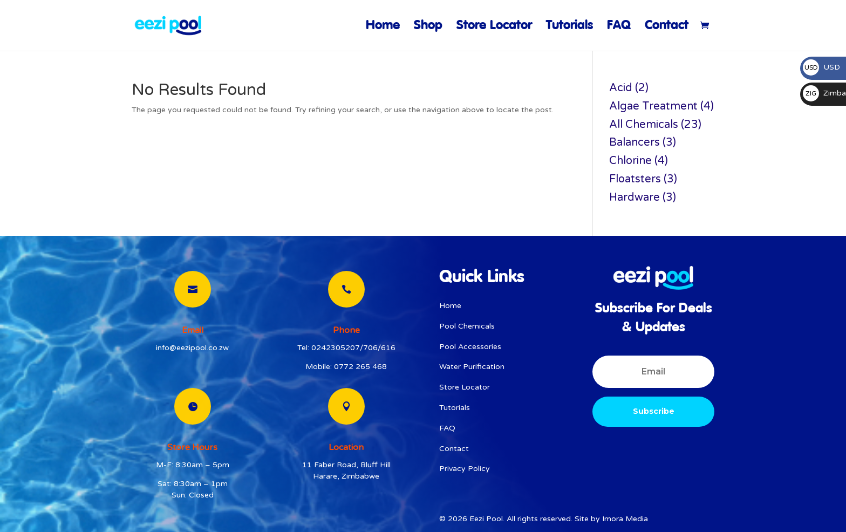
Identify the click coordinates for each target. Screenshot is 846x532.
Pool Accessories (470, 346)
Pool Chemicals (467, 326)
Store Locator (494, 27)
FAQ (619, 27)
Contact (666, 27)
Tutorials (569, 27)
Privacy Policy (464, 468)
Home (383, 27)
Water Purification (471, 366)
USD (821, 67)
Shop (428, 27)
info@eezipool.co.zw (192, 347)
